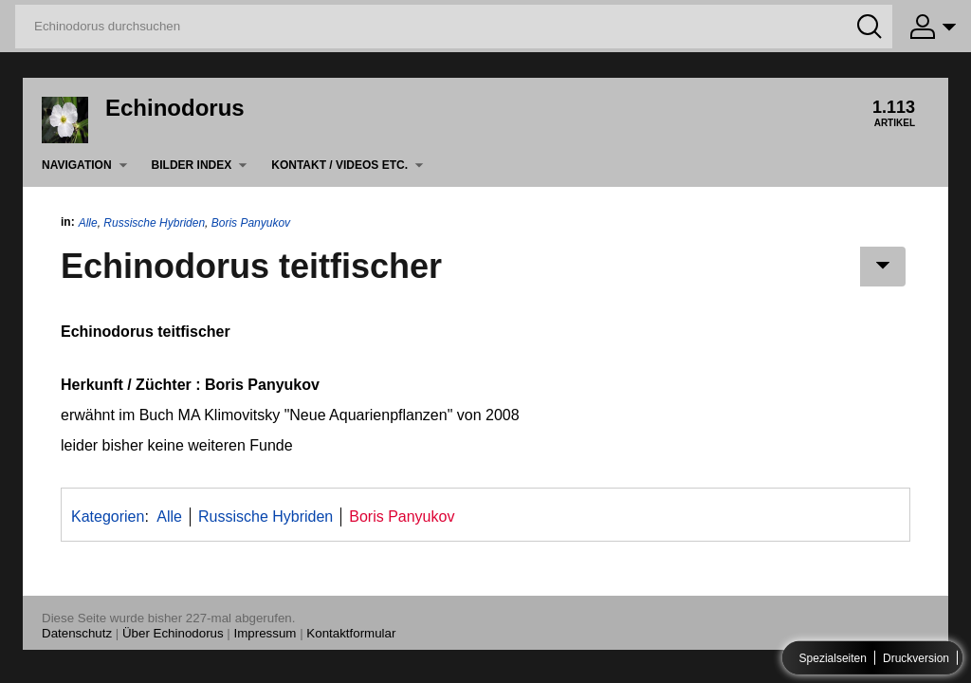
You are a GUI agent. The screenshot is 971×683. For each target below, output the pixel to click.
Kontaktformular (350, 633)
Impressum (265, 633)
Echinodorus (175, 107)
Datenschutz (77, 633)
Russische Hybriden (154, 223)
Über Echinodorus (173, 633)
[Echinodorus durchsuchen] (453, 26)
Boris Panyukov (250, 223)
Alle (88, 223)
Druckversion (916, 658)
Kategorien (107, 516)
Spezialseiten (833, 658)
